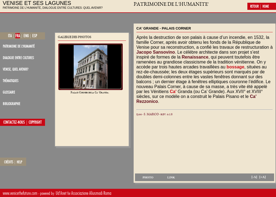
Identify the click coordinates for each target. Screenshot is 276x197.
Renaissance (195, 57)
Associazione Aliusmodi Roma (91, 193)
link (171, 177)
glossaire (9, 92)
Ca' (173, 91)
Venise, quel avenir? (15, 69)
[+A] (262, 177)
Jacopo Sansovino (155, 52)
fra (17, 35)
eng (26, 35)
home (265, 6)
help (19, 162)
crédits (8, 162)
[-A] (254, 177)
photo (148, 177)
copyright (35, 122)
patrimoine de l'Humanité (19, 46)
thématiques (10, 80)
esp (34, 35)
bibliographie (11, 103)
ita (10, 35)
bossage (235, 67)
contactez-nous (14, 122)
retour (254, 6)
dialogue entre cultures (18, 57)
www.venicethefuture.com (20, 193)
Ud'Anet (61, 193)
